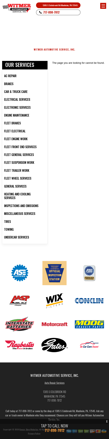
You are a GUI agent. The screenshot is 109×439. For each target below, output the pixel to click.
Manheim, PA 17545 (54, 27)
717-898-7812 (51, 12)
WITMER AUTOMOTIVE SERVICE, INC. (54, 49)
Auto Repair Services (54, 383)
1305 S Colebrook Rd (34, 27)
